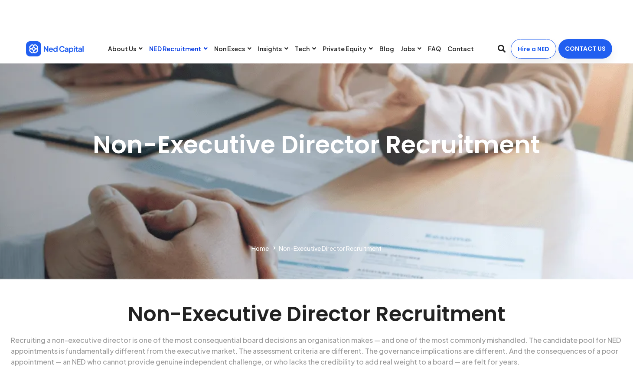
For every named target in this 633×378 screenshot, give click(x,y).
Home (260, 248)
